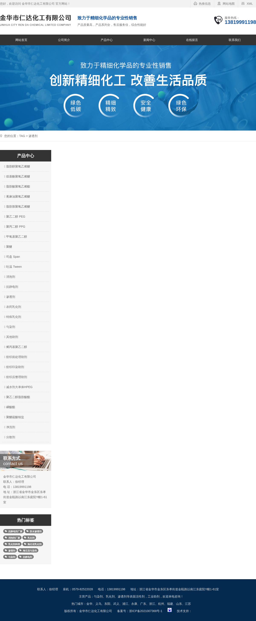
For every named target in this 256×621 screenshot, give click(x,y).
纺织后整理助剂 (15, 377)
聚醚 (7, 246)
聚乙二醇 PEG (14, 216)
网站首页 (21, 40)
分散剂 (9, 437)
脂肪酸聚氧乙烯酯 (16, 186)
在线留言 (192, 40)
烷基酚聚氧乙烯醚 (16, 176)
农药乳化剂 (12, 306)
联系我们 (235, 40)
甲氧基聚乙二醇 (15, 236)
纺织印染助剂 (13, 367)
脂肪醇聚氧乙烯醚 (16, 166)
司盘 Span (11, 256)
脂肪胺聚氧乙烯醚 (16, 206)
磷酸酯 (9, 407)
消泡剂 (9, 276)
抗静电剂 (10, 286)
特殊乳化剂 (12, 316)
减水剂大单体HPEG (18, 387)
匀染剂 (9, 327)
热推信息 (205, 3)
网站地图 (229, 3)
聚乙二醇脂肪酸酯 (16, 397)
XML (250, 3)
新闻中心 (149, 40)
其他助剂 (10, 337)
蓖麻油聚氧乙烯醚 (16, 196)
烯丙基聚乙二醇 (15, 347)
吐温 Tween (12, 266)
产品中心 (107, 40)
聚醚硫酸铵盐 (13, 417)
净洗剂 (9, 427)
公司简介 (64, 40)
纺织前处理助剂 (15, 357)
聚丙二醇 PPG (14, 226)
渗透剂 (9, 296)
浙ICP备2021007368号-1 (145, 611)
